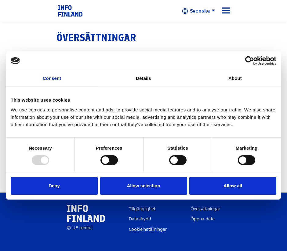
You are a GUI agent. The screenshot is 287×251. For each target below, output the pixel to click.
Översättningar (205, 209)
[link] (70, 10)
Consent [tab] (52, 78)
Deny (54, 185)
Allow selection (143, 185)
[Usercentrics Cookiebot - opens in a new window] (249, 60)
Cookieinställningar (148, 229)
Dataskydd (140, 219)
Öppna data (203, 219)
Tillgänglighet (142, 209)
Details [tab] (143, 78)
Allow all (232, 185)
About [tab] (235, 78)
